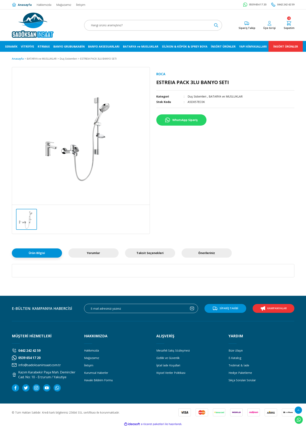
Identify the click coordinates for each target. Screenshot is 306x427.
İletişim (88, 365)
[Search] (153, 25)
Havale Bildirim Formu (98, 380)
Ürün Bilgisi (37, 253)
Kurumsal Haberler (96, 373)
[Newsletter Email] (141, 308)
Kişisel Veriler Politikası (170, 373)
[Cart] (289, 25)
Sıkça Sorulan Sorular (242, 380)
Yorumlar (93, 253)
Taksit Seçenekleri (150, 253)
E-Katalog (235, 358)
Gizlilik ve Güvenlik (168, 358)
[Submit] (192, 308)
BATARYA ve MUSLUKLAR (226, 96)
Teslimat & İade (239, 365)
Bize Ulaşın (236, 350)
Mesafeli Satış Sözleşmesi (173, 350)
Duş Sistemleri (197, 96)
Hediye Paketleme (240, 373)
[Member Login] (269, 25)
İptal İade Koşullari (168, 365)
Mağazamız (91, 358)
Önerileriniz (206, 253)
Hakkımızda (91, 350)
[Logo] (33, 25)
